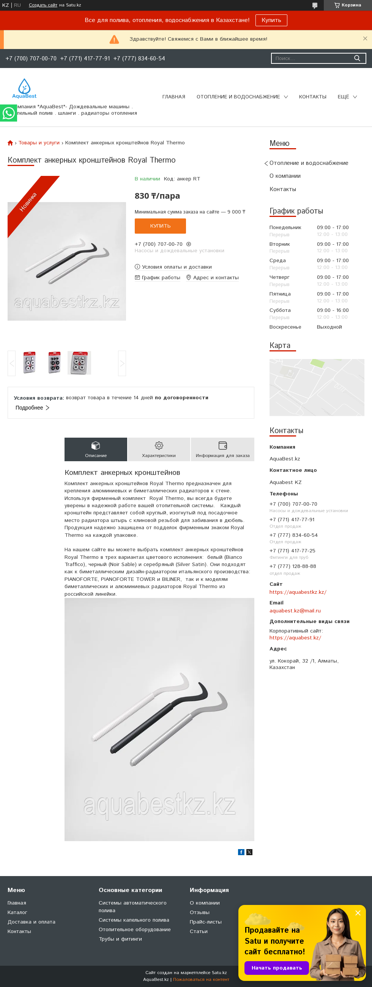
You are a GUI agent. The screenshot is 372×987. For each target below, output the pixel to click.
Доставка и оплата (31, 922)
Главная (173, 97)
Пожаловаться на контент (201, 979)
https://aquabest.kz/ (295, 638)
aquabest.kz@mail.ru (295, 611)
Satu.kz (219, 973)
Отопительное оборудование (135, 929)
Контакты (312, 97)
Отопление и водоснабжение (238, 97)
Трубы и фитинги (120, 939)
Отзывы (200, 912)
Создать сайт (43, 5)
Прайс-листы (206, 922)
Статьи (199, 931)
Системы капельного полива (134, 920)
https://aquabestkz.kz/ (298, 592)
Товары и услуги (39, 143)
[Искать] (357, 58)
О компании (285, 176)
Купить (271, 20)
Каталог (17, 912)
